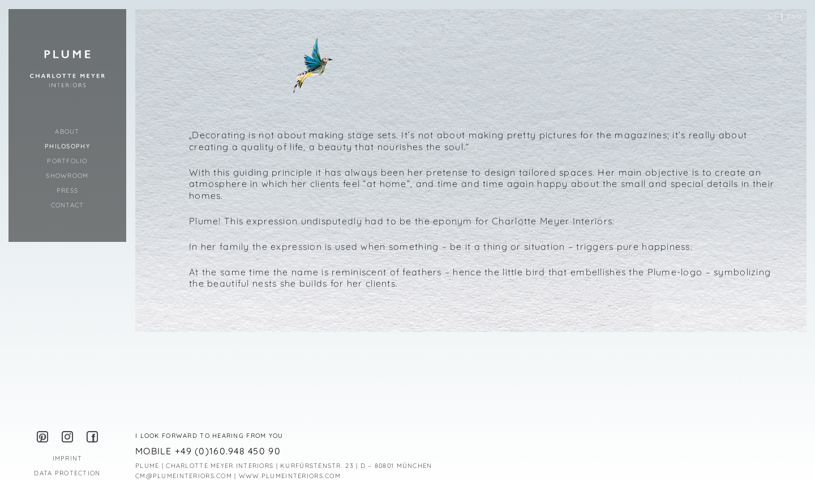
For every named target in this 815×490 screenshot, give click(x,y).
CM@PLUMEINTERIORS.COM (183, 476)
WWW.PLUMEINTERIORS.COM (290, 476)
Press (67, 190)
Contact (67, 205)
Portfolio (67, 161)
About (67, 131)
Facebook (92, 436)
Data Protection (67, 473)
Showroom (67, 176)
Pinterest (42, 436)
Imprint (68, 458)
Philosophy (67, 146)
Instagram (67, 436)
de (773, 16)
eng (794, 16)
